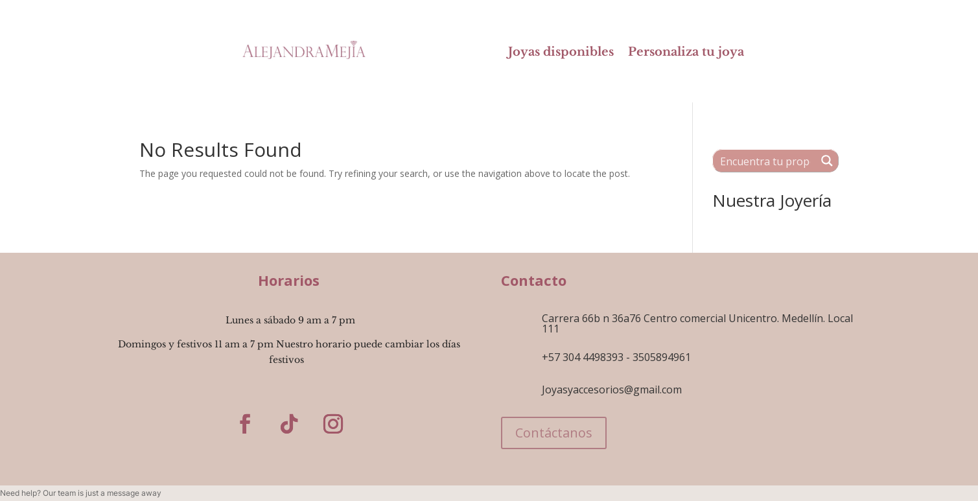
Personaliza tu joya (686, 53)
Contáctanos (553, 432)
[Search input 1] (765, 160)
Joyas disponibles (561, 53)
